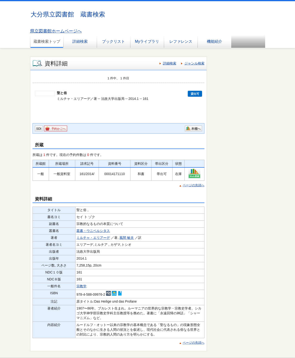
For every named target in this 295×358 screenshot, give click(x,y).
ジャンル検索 (194, 63)
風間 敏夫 (126, 238)
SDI (39, 128)
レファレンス (180, 41)
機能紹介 (214, 41)
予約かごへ (58, 128)
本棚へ (196, 128)
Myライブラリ (147, 41)
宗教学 (81, 286)
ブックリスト (113, 41)
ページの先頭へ (193, 185)
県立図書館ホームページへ (56, 31)
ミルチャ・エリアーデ (93, 238)
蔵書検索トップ (46, 41)
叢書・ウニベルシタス (93, 231)
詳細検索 (80, 41)
